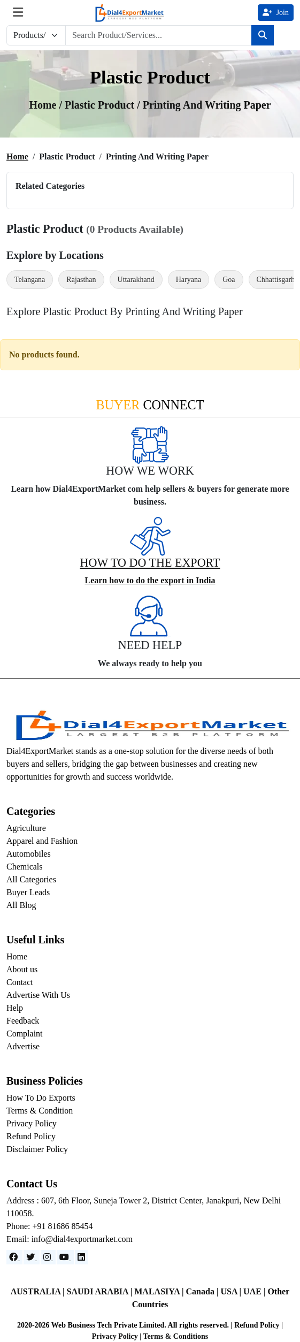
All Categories (31, 879)
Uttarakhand (136, 280)
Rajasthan (81, 280)
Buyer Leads (28, 892)
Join (276, 13)
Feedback (22, 1020)
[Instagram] (48, 1257)
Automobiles (28, 853)
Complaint (24, 1033)
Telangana (29, 280)
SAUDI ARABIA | (101, 1291)
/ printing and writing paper (204, 105)
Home (17, 156)
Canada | (203, 1291)
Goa (228, 280)
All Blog (21, 905)
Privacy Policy (31, 1123)
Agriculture (26, 828)
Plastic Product (101, 105)
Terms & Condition (39, 1110)
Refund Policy (31, 1136)
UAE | (255, 1291)
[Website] (32, 1257)
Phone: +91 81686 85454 (49, 1226)
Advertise (23, 1046)
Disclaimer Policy (37, 1149)
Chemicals (24, 866)
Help (14, 1007)
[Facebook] (14, 1257)
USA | (231, 1291)
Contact (19, 982)
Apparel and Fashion (42, 840)
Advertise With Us (38, 995)
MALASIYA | (160, 1291)
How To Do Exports (40, 1097)
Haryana (188, 280)
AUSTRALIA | (39, 1291)
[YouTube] (65, 1257)
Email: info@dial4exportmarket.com (69, 1239)
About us (21, 969)
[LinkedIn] (81, 1257)
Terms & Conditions (176, 1336)
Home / (47, 105)
